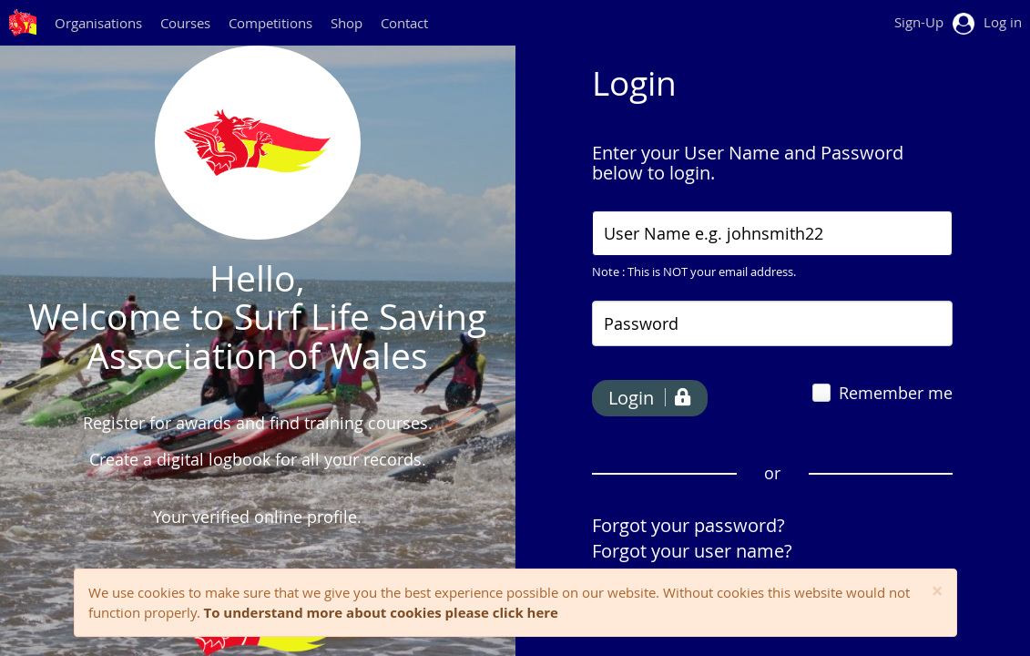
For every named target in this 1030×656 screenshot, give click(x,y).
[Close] (937, 591)
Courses (185, 23)
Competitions (270, 23)
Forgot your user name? (692, 550)
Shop (346, 23)
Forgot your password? (688, 525)
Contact (404, 23)
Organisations (98, 23)
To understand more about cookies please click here (381, 612)
